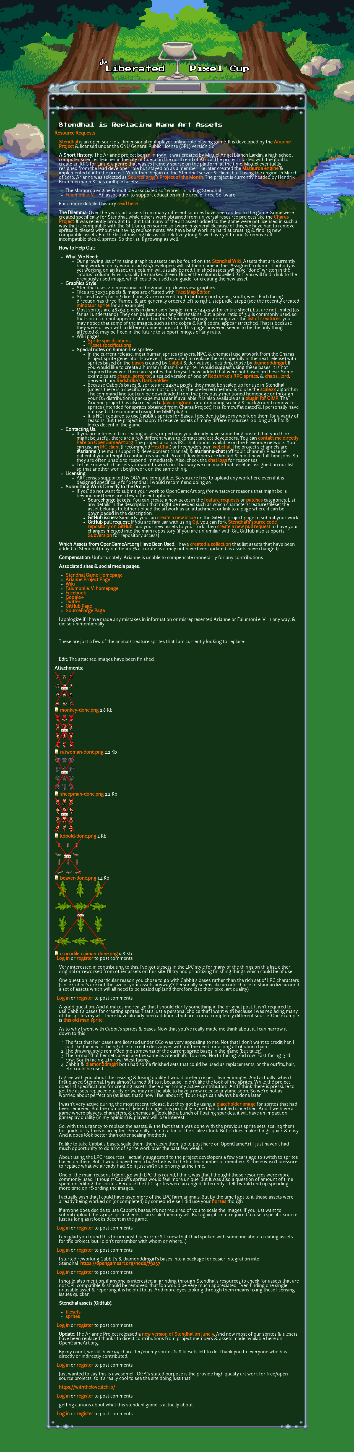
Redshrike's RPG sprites (233, 376)
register (85, 958)
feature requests (221, 500)
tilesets (73, 1312)
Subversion (100, 536)
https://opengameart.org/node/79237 (120, 1264)
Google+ (75, 598)
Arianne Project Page (88, 580)
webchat (222, 447)
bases (138, 363)
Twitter (73, 602)
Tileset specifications (109, 346)
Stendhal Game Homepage (94, 575)
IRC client (110, 447)
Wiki (70, 584)
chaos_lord (277, 376)
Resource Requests (74, 133)
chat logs (217, 460)
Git (195, 522)
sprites (73, 1317)
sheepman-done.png (82, 794)
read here (127, 204)
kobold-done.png (78, 836)
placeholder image (236, 1104)
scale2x (268, 390)
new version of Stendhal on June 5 (178, 1334)
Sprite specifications (109, 341)
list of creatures (264, 319)
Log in (63, 958)
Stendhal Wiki (226, 262)
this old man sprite (83, 1020)
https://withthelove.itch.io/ (87, 1387)
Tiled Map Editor (193, 292)
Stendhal (68, 142)
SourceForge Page (85, 611)
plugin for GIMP (261, 399)
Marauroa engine (260, 169)
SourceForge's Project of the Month (165, 177)
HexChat (160, 447)
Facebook (76, 593)
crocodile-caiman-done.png (89, 954)
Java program (177, 403)
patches (254, 500)
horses (219, 1202)
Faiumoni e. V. (80, 195)
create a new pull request (243, 527)
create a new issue (176, 518)
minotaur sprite (93, 306)
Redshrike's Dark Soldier (142, 381)
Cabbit (175, 363)
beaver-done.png (78, 878)
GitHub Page (79, 606)
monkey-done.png (79, 710)
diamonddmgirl (269, 363)
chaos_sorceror (134, 376)
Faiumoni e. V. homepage (92, 589)
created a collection (210, 544)
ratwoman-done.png (81, 752)
